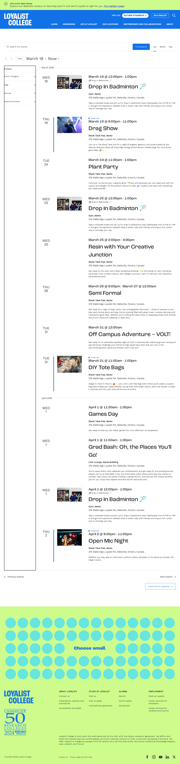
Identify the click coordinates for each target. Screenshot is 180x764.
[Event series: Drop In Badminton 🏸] (100, 80)
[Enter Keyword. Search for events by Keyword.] (68, 46)
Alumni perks (125, 701)
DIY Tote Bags (106, 368)
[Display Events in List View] (154, 46)
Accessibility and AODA (70, 708)
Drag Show (103, 128)
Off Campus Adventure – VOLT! (130, 334)
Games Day (103, 414)
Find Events (141, 47)
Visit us (92, 696)
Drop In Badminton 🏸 (117, 87)
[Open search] (174, 15)
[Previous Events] (6, 58)
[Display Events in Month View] (163, 46)
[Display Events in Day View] (170, 46)
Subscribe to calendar (159, 586)
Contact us (64, 696)
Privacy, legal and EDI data (81, 757)
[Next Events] (11, 58)
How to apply (95, 701)
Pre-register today (114, 6)
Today (19, 58)
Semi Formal (105, 293)
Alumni (122, 696)
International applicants (100, 706)
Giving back (124, 706)
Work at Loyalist (156, 696)
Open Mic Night (108, 541)
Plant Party (103, 167)
